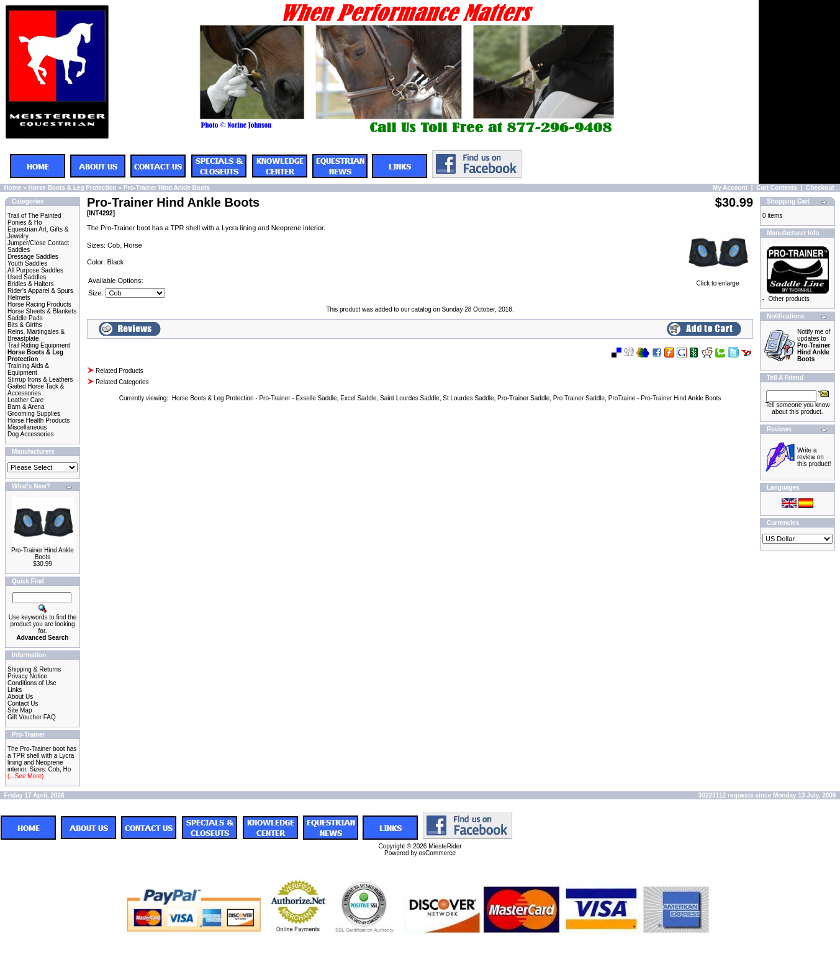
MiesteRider (444, 846)
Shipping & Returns (34, 669)
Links (14, 689)
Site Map (19, 710)
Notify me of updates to (813, 345)
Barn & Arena (25, 406)
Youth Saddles (27, 263)
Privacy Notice (27, 676)
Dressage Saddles (32, 256)
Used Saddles (26, 277)
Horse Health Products (38, 420)
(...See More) (25, 776)
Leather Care (25, 400)
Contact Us (22, 703)
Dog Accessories (30, 434)
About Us (20, 696)
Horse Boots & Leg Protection (72, 187)
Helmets (18, 297)
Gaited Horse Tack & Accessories (36, 390)
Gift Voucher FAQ (31, 717)
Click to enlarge (718, 280)
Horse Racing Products (39, 304)
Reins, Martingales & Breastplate (36, 335)
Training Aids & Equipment (28, 369)
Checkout (820, 187)
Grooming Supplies (33, 413)
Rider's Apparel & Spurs (40, 290)
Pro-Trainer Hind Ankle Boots (167, 187)
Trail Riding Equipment (38, 345)
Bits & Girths (24, 324)
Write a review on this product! (814, 457)
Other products (789, 298)
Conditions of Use (31, 683)
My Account (730, 187)
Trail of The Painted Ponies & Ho (34, 219)
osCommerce (437, 853)
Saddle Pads (25, 318)
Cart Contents (776, 187)
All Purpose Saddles (35, 270)
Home (13, 187)
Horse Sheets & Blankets (41, 311)
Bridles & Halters (30, 284)
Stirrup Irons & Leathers (40, 379)
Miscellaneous (27, 427)
